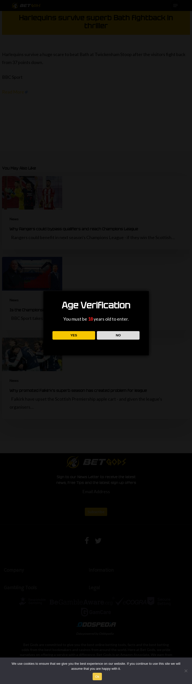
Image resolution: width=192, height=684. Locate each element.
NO (118, 335)
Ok (97, 676)
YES (73, 335)
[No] (185, 670)
